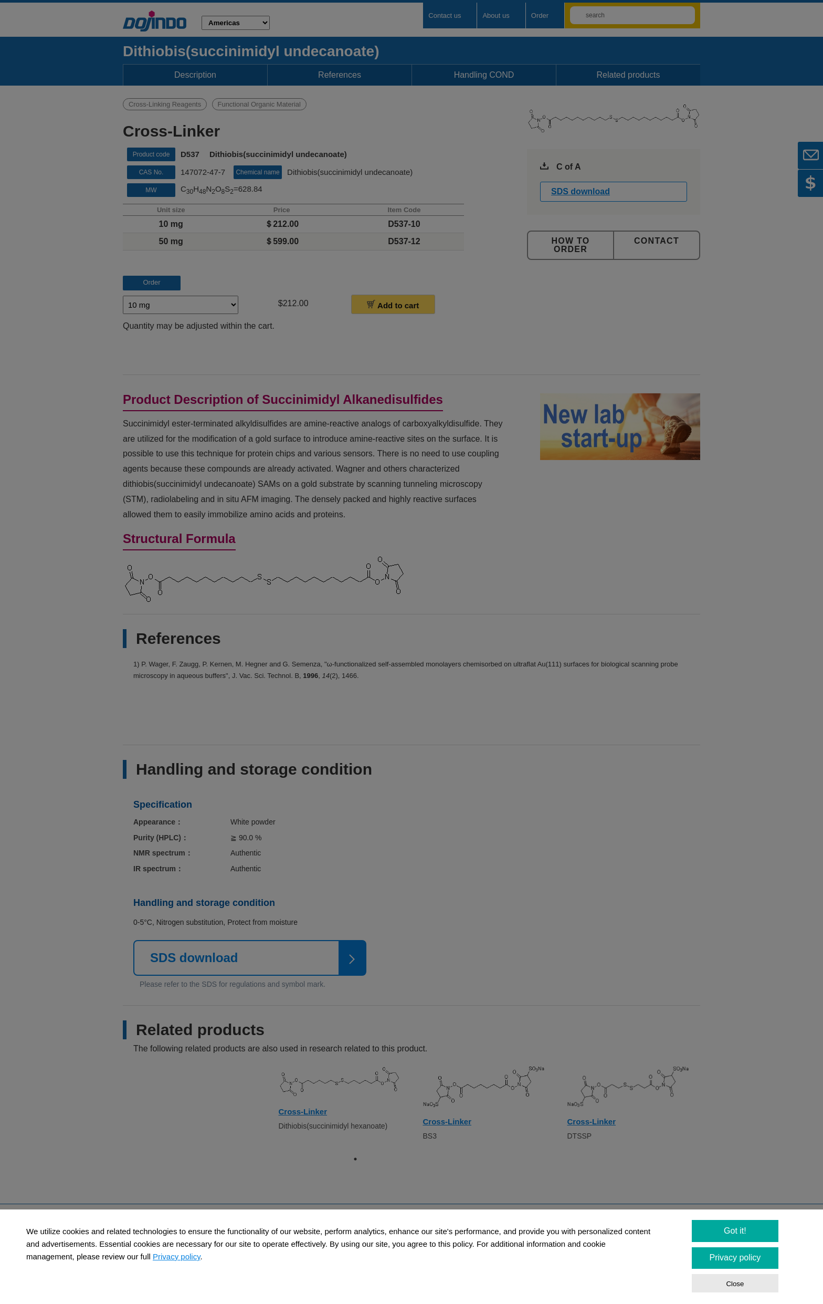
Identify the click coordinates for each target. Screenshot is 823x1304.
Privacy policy (177, 1256)
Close (735, 1284)
